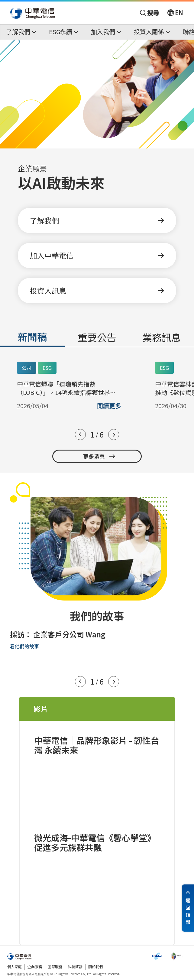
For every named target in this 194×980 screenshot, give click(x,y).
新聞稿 (32, 336)
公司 (26, 367)
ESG (47, 367)
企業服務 (34, 966)
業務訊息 (161, 337)
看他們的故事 (24, 646)
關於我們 (95, 966)
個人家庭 (14, 966)
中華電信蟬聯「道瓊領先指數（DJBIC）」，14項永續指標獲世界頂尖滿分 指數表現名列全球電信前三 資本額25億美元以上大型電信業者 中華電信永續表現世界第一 (68, 388)
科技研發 (75, 966)
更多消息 (99, 456)
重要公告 (97, 337)
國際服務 (55, 966)
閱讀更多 (109, 406)
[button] (80, 434)
